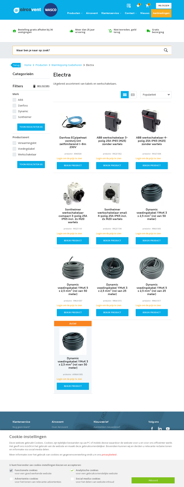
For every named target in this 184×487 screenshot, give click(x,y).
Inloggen (163, 5)
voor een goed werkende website (41, 472)
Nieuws (144, 13)
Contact (131, 13)
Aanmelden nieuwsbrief (107, 427)
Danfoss (23, 105)
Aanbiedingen (161, 13)
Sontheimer (24, 117)
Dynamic (23, 111)
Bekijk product (73, 165)
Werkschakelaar (27, 154)
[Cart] (148, 6)
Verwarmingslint (27, 143)
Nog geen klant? (21, 427)
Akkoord (153, 480)
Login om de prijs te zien (69, 158)
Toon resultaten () (31, 127)
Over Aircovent (60, 427)
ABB (20, 99)
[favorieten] (138, 6)
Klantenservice (111, 13)
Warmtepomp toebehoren (65, 65)
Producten (74, 13)
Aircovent (92, 13)
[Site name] (35, 10)
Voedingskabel (26, 148)
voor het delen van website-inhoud (102, 480)
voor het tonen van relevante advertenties (41, 480)
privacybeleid (109, 454)
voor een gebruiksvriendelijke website (102, 472)
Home (27, 65)
